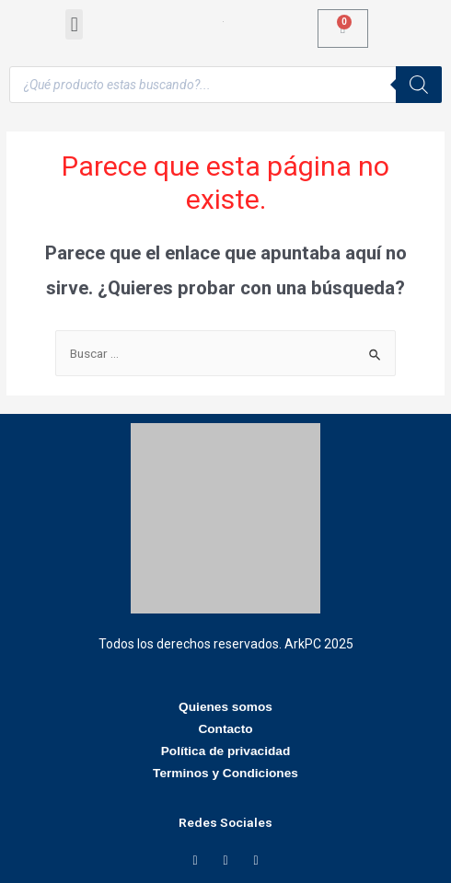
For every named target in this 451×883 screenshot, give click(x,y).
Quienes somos (225, 707)
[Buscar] (419, 84)
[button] (74, 24)
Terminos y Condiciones (225, 773)
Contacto (225, 729)
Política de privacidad (226, 751)
